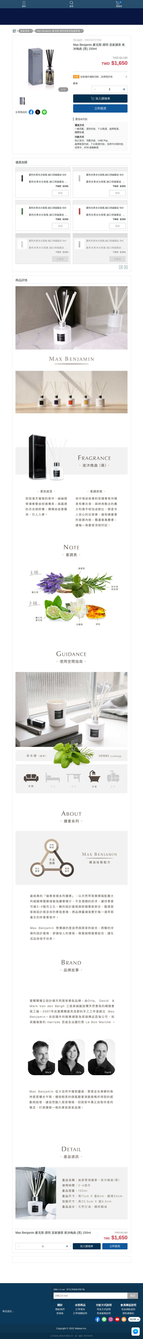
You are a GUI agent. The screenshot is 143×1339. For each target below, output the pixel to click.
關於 (60, 1305)
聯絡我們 (60, 1309)
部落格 (60, 1313)
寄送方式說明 (104, 1309)
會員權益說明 (128, 1305)
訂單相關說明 (80, 1313)
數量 (75, 83)
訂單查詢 (80, 1309)
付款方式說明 (104, 1305)
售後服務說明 (104, 1313)
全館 (76, 76)
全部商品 (80, 1305)
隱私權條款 (128, 1313)
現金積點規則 (128, 1309)
